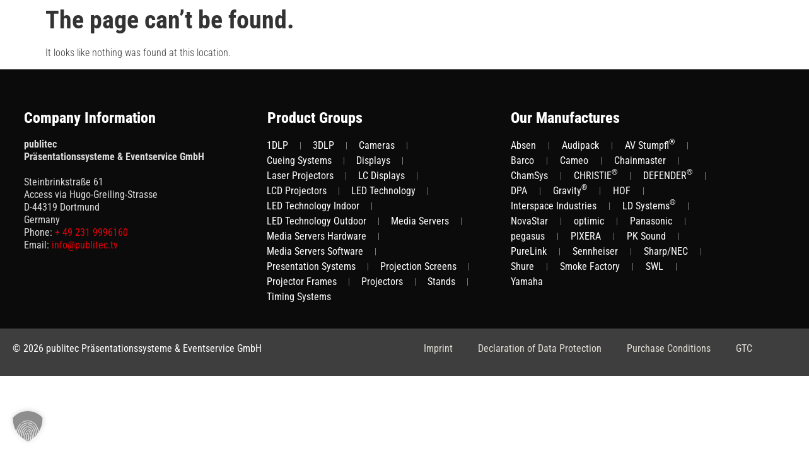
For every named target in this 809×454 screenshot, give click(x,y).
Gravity (570, 190)
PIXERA (586, 236)
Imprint (438, 348)
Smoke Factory (590, 266)
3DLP (323, 145)
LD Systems (648, 205)
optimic (589, 221)
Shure (522, 266)
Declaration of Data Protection (540, 348)
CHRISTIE (595, 175)
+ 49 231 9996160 (91, 232)
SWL (654, 266)
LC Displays (381, 176)
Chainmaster (640, 160)
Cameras (377, 145)
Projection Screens (418, 266)
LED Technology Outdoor (316, 221)
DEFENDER (667, 175)
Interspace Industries (554, 206)
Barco (522, 160)
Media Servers (420, 221)
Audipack (580, 145)
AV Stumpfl (650, 144)
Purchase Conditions (669, 348)
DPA (519, 191)
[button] (27, 426)
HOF (622, 191)
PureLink (529, 251)
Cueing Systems (299, 160)
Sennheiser (595, 251)
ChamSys (529, 176)
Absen (523, 145)
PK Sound (646, 236)
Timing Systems (299, 297)
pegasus (528, 236)
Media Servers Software (315, 251)
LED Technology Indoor (313, 206)
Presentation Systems (311, 266)
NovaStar (529, 221)
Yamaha (527, 282)
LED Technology (383, 191)
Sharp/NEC (666, 251)
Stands (441, 282)
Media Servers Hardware (316, 236)
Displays (373, 160)
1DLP (277, 145)
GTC (744, 348)
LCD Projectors (297, 191)
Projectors (382, 282)
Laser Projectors (300, 176)
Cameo (574, 160)
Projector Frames (302, 282)
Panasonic (651, 221)
